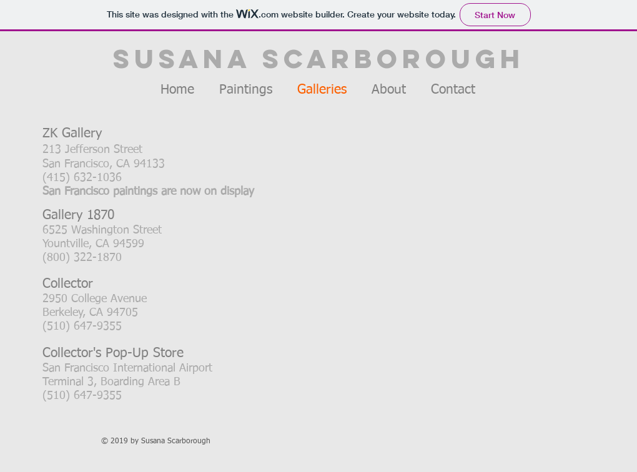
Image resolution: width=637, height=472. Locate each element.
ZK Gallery (72, 133)
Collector (67, 284)
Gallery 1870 (78, 215)
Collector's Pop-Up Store (113, 353)
